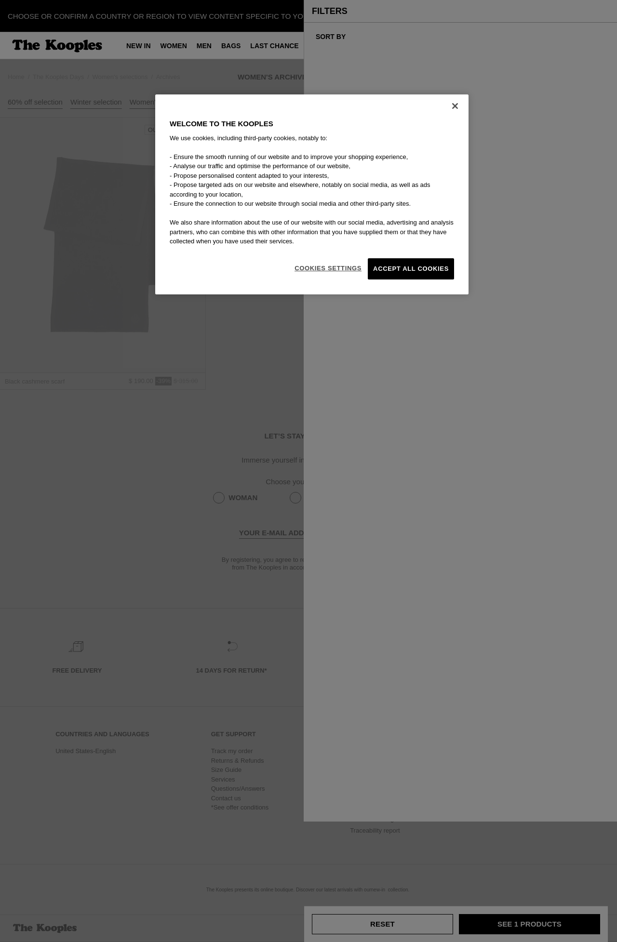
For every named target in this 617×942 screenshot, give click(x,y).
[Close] (455, 106)
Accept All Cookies (411, 268)
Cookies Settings (328, 268)
